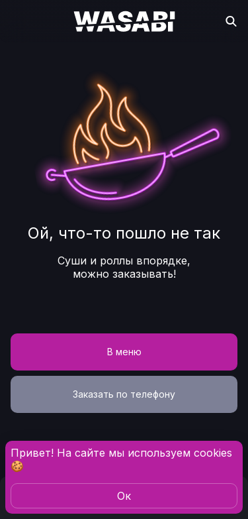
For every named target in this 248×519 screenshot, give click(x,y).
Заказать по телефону (124, 394)
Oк (124, 495)
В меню (124, 351)
